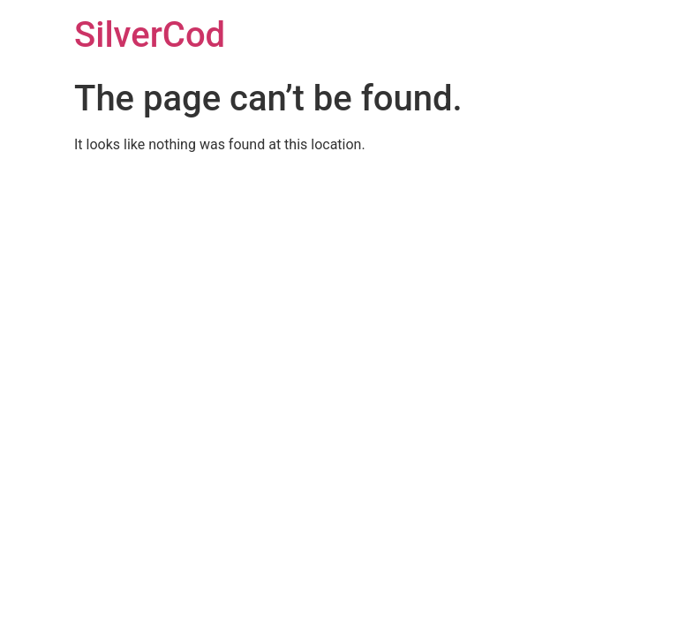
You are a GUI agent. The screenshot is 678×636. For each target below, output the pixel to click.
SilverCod (149, 35)
